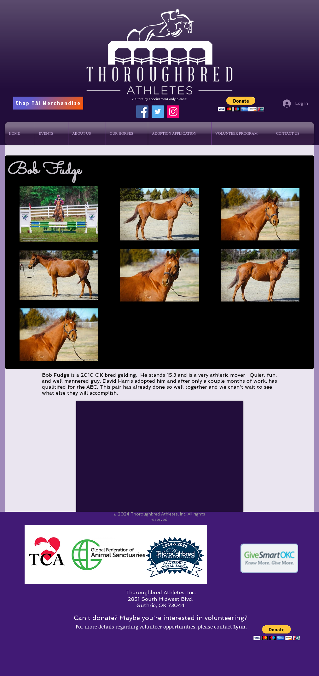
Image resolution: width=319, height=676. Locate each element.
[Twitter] (158, 111)
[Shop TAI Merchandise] (48, 103)
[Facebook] (142, 111)
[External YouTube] (159, 456)
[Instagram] (173, 111)
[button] (241, 104)
